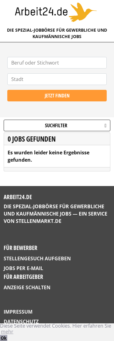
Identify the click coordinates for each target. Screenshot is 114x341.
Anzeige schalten (27, 287)
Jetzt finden (57, 95)
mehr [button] (7, 331)
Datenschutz (21, 321)
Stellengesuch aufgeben (37, 258)
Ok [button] (4, 338)
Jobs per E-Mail (23, 268)
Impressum (18, 311)
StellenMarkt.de (38, 221)
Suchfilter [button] (75, 125)
